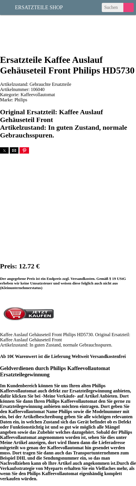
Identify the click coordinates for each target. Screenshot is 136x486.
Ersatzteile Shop (39, 7)
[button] (4, 150)
